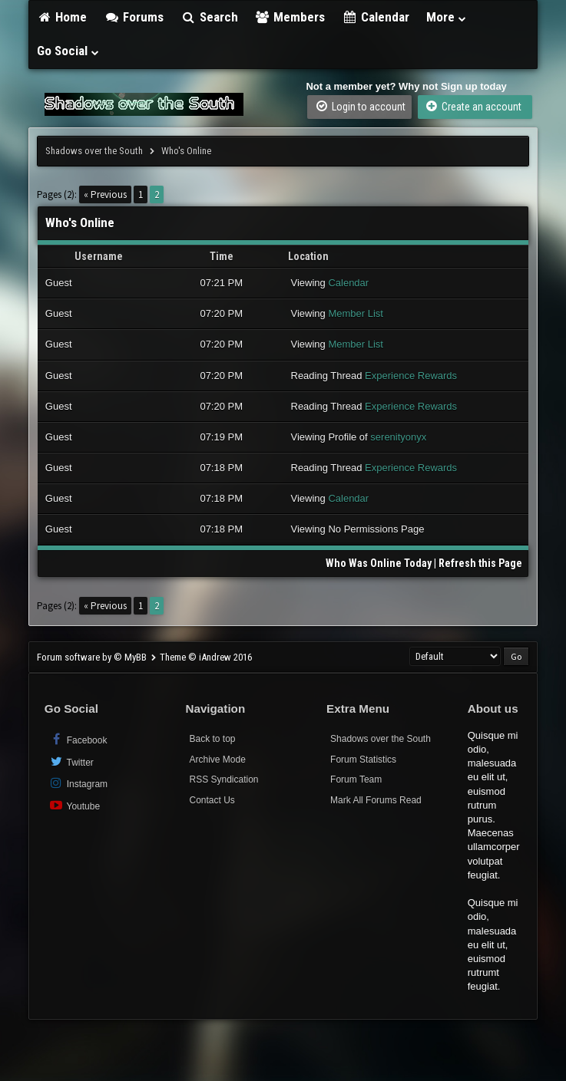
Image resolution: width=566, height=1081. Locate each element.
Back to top (212, 738)
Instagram (78, 782)
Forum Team (356, 779)
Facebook (78, 739)
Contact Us (211, 800)
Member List (355, 313)
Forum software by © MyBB (93, 657)
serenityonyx (398, 437)
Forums (134, 17)
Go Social (69, 50)
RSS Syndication (223, 779)
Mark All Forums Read (376, 800)
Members (290, 17)
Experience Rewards (411, 375)
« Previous (105, 194)
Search (209, 17)
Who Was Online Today (379, 563)
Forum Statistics (363, 759)
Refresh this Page (480, 563)
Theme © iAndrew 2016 (206, 657)
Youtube (74, 805)
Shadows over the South (94, 151)
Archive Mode (217, 759)
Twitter (71, 761)
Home (62, 17)
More (447, 17)
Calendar (375, 17)
